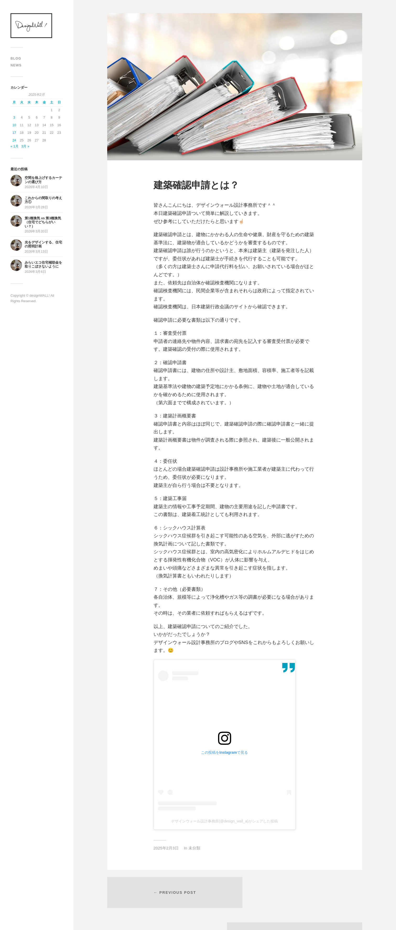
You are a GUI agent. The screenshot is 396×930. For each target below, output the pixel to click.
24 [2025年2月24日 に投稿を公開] (14, 140)
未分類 (194, 848)
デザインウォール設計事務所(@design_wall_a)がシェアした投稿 (224, 821)
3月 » (25, 146)
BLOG (15, 58)
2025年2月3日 (166, 848)
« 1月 (14, 146)
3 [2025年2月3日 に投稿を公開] (14, 117)
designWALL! (31, 25)
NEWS (15, 65)
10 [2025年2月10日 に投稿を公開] (14, 125)
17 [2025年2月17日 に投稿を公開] (14, 133)
